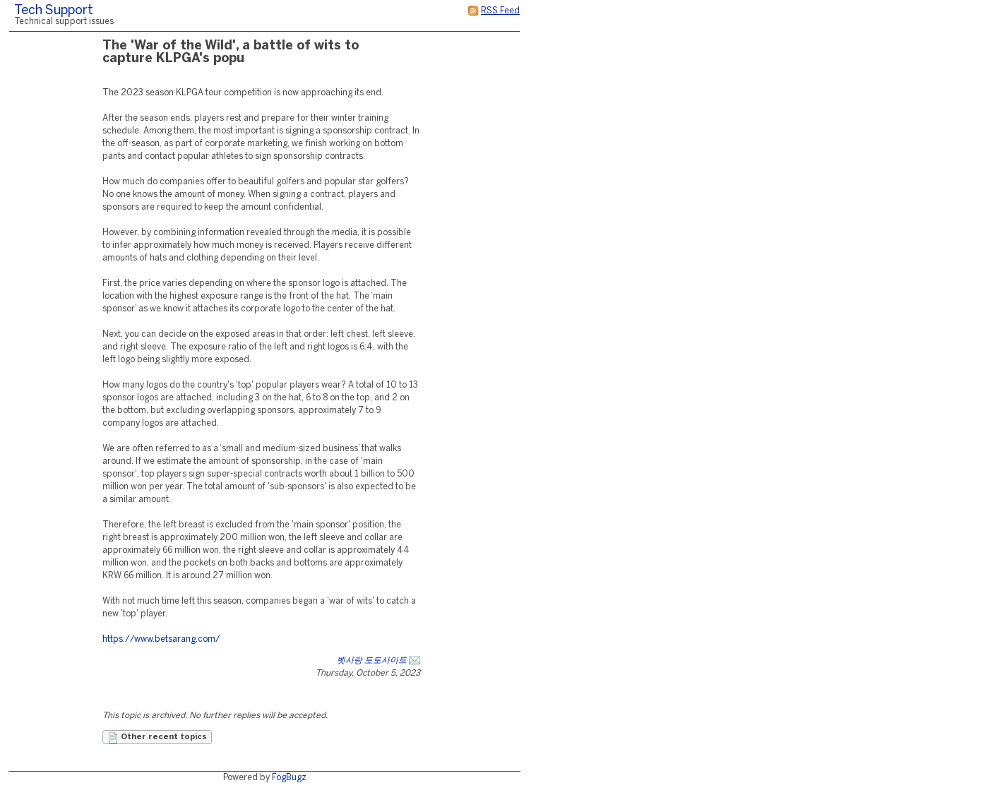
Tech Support (53, 11)
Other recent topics (157, 737)
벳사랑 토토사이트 (372, 660)
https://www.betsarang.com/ (161, 639)
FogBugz (289, 778)
